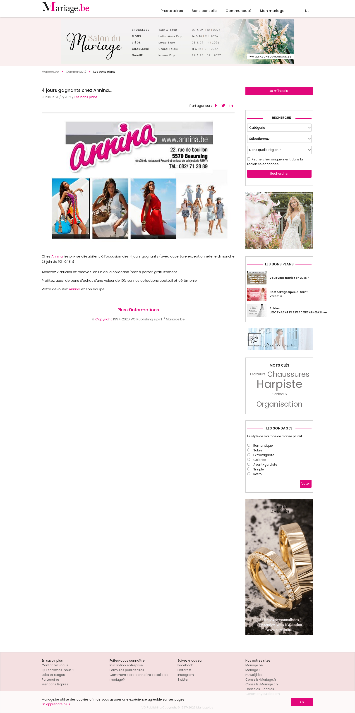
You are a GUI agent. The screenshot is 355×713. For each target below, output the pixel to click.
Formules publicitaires (127, 670)
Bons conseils (204, 10)
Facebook (185, 665)
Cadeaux (279, 394)
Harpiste (279, 384)
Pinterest (185, 670)
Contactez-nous (55, 665)
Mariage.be (254, 665)
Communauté (238, 10)
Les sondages (279, 428)
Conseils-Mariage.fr (260, 679)
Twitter (183, 679)
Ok (302, 702)
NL (307, 10)
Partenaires (51, 679)
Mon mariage (272, 10)
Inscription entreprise (126, 665)
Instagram (186, 674)
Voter (305, 483)
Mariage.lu (253, 670)
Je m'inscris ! (279, 90)
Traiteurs (257, 374)
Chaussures (288, 374)
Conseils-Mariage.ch (261, 684)
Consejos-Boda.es (259, 689)
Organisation (279, 404)
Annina (57, 256)
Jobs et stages (53, 674)
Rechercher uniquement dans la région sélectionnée (275, 161)
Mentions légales (55, 684)
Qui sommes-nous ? (58, 670)
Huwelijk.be (253, 674)
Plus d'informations (138, 310)
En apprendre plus (56, 704)
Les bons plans (85, 97)
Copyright (103, 319)
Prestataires (172, 10)
